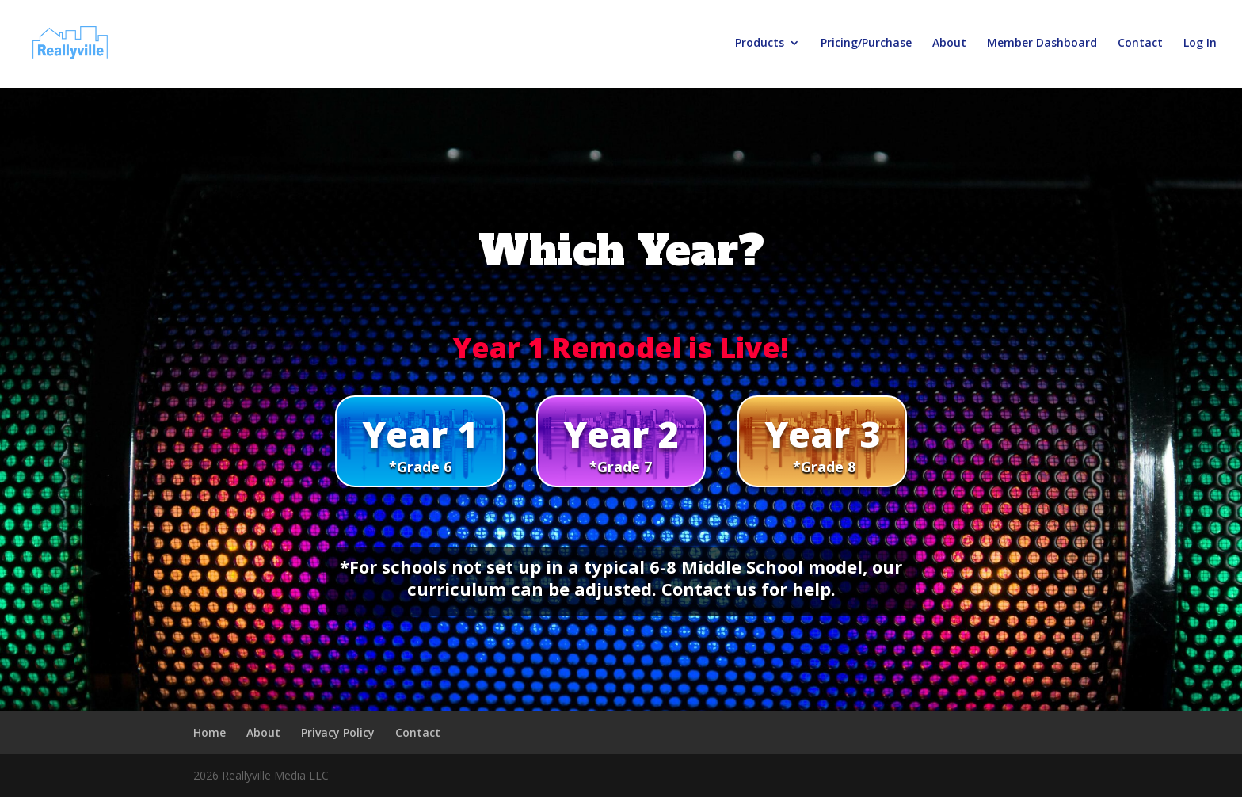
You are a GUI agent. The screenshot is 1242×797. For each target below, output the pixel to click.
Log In (1200, 43)
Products (759, 43)
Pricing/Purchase (866, 43)
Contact (1140, 43)
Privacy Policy (338, 732)
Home (209, 732)
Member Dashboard (1042, 43)
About (949, 43)
